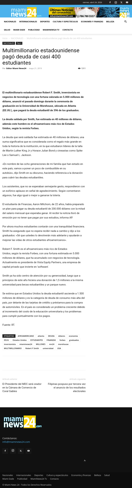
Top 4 (19, 43)
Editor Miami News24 (16, 68)
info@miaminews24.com (16, 441)
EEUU (6, 340)
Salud (7, 29)
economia (73, 336)
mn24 (51, 344)
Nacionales (10, 21)
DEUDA (51, 336)
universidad (48, 348)
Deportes (45, 21)
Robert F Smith (32, 348)
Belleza (110, 21)
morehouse (63, 344)
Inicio (5, 38)
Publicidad (34, 29)
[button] (125, 21)
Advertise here (91, 460)
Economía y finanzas (92, 21)
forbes (62, 340)
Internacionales (28, 21)
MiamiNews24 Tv (51, 29)
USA (59, 348)
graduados (74, 340)
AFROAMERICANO (26, 336)
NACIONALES (17, 38)
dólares (61, 336)
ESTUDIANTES (36, 340)
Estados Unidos (20, 340)
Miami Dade (19, 29)
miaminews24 (25, 344)
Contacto (67, 29)
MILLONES (40, 344)
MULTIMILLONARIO (13, 348)
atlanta (41, 336)
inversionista (10, 344)
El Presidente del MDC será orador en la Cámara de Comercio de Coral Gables (21, 387)
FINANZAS (51, 340)
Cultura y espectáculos (65, 21)
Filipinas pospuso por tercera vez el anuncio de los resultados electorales (67, 387)
